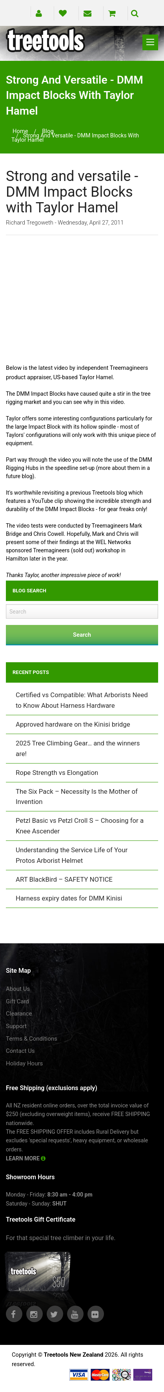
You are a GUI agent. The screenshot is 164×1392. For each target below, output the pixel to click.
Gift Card (17, 1001)
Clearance (19, 1013)
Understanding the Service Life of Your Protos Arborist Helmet (72, 855)
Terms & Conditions (31, 1038)
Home (20, 131)
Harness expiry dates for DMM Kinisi (69, 898)
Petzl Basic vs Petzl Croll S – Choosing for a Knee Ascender (80, 826)
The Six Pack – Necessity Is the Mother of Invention (77, 796)
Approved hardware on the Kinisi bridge (73, 724)
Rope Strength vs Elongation (57, 772)
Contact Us (20, 1050)
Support (16, 1026)
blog (47, 131)
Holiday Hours (24, 1063)
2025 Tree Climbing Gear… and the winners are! (78, 748)
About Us (18, 988)
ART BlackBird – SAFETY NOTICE (64, 879)
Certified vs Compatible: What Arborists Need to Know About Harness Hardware (82, 700)
